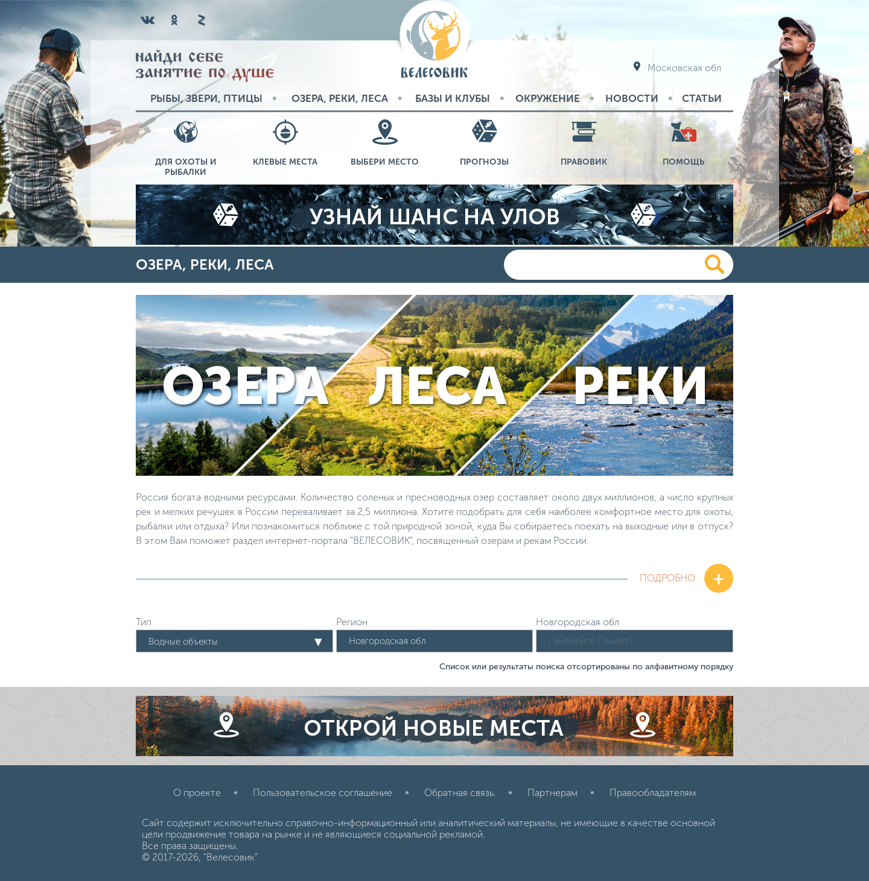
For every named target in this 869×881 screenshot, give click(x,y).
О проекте (197, 792)
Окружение (547, 98)
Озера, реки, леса (339, 98)
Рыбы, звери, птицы (206, 98)
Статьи (702, 98)
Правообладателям (653, 792)
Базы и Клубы (452, 98)
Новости (631, 98)
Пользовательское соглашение (322, 792)
